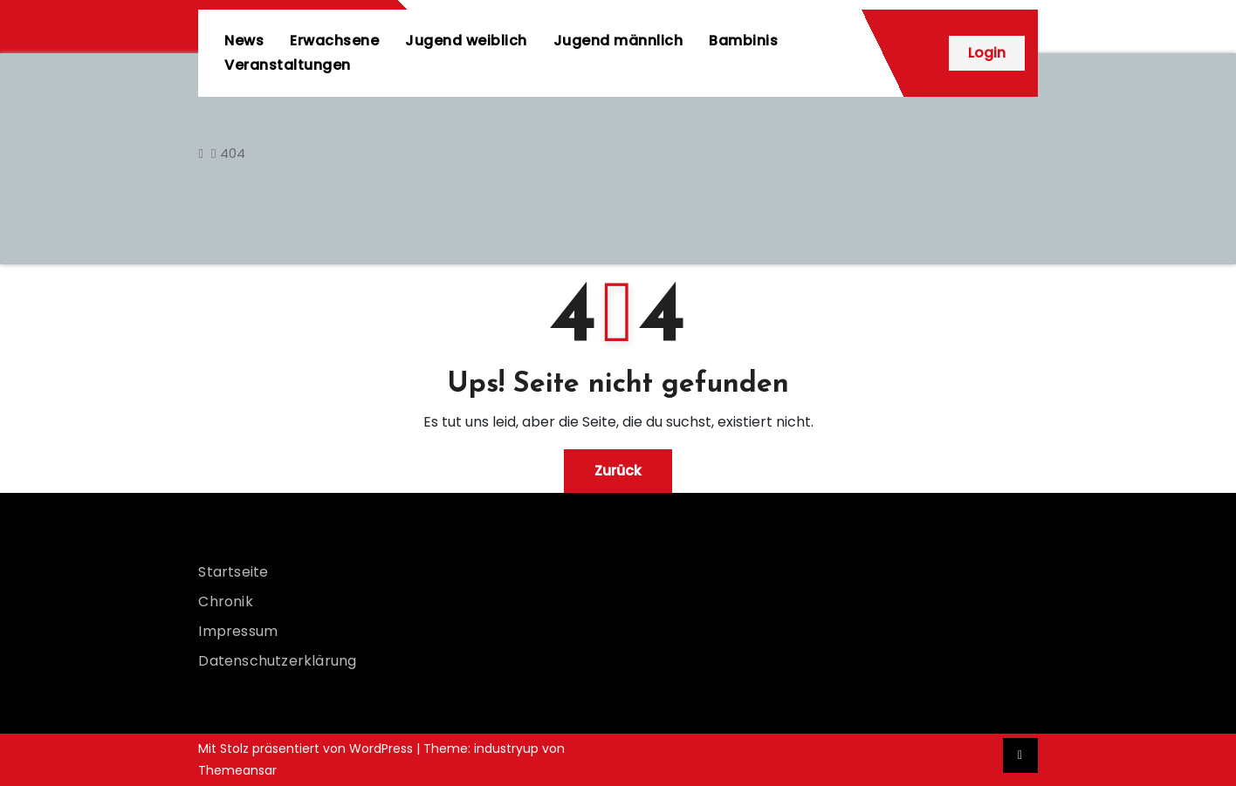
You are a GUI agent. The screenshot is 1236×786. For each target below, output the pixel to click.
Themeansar (237, 770)
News (244, 41)
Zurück (618, 471)
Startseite (233, 572)
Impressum (238, 631)
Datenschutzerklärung (277, 661)
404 (232, 153)
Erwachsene (334, 41)
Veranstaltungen (287, 65)
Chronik (225, 601)
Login (987, 53)
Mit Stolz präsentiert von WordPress (307, 748)
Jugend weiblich (466, 41)
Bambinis (743, 41)
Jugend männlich (618, 41)
